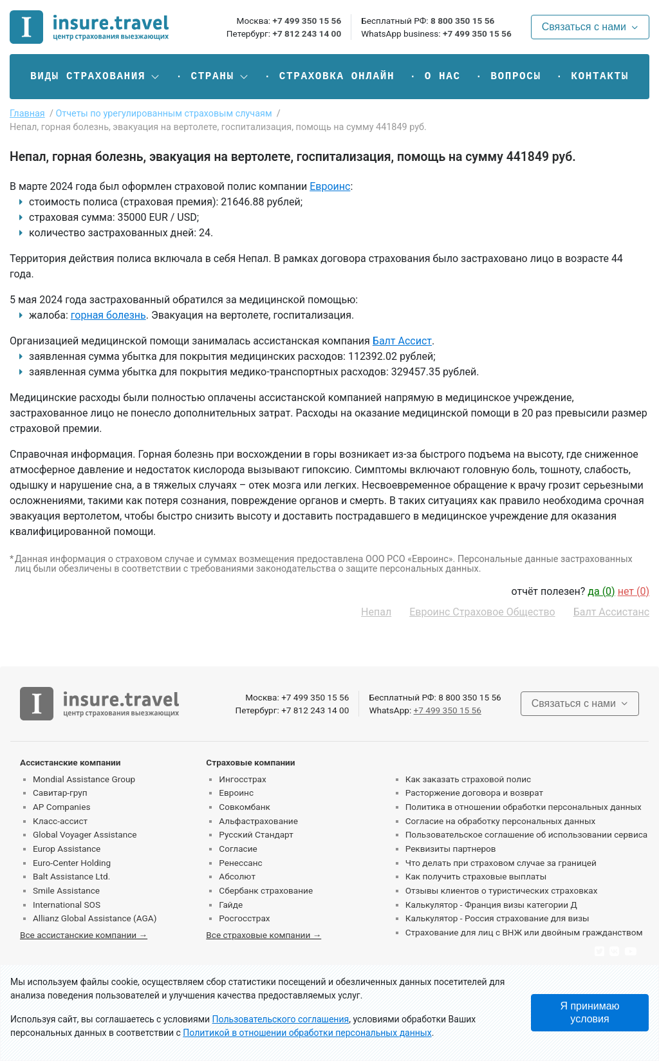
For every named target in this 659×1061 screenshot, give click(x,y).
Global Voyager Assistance (84, 834)
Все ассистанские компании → (83, 935)
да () (601, 591)
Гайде (231, 904)
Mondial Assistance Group (84, 779)
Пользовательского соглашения (280, 1019)
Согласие (238, 848)
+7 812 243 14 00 (306, 33)
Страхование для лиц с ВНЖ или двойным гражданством (524, 932)
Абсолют (237, 876)
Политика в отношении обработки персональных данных (523, 807)
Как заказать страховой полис (468, 779)
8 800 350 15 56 (462, 20)
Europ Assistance (66, 848)
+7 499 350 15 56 (306, 20)
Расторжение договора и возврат (474, 792)
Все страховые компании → (263, 935)
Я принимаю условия (589, 1012)
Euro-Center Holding (72, 863)
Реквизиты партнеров (450, 848)
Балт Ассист (402, 341)
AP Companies (61, 807)
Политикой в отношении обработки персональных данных (307, 1033)
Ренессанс (240, 863)
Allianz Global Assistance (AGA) (94, 918)
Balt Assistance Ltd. (71, 876)
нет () (633, 591)
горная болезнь (108, 315)
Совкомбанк (244, 807)
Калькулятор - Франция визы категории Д (491, 904)
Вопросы (515, 76)
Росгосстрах (244, 918)
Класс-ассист (60, 821)
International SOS (66, 904)
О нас (443, 76)
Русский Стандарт (256, 834)
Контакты (600, 76)
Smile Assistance (66, 890)
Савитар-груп (60, 792)
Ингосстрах (242, 779)
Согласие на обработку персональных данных (500, 821)
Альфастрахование (258, 821)
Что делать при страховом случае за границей (501, 863)
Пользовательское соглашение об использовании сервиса (526, 834)
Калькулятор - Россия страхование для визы (497, 918)
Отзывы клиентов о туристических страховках (501, 890)
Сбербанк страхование (266, 890)
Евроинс (330, 186)
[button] (95, 76)
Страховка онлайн (336, 76)
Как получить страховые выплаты (476, 876)
